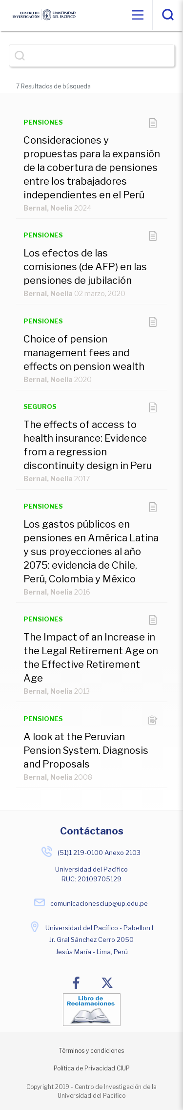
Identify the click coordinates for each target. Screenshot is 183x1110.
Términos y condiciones (91, 1050)
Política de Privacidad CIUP (92, 1068)
